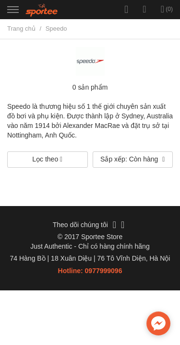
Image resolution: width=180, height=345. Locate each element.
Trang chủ (21, 28)
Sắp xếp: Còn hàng (132, 159)
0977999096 (103, 271)
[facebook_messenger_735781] (158, 323)
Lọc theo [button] (47, 159)
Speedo (56, 28)
